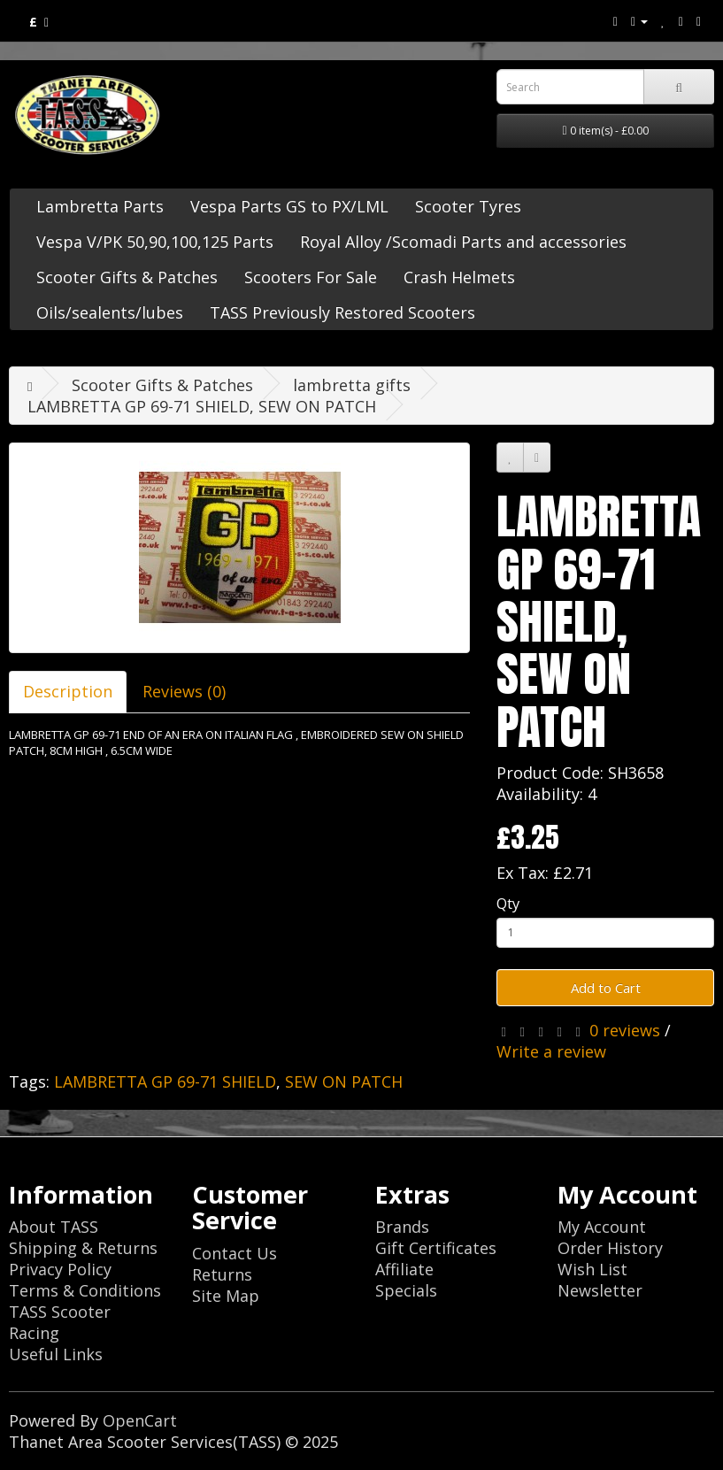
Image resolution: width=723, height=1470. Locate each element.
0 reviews (624, 1030)
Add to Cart (606, 988)
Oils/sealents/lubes (109, 312)
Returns (222, 1274)
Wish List (592, 1269)
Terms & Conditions (85, 1290)
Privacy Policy (60, 1269)
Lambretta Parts (100, 206)
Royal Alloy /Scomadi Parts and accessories (463, 241)
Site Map (225, 1295)
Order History (610, 1247)
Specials (406, 1290)
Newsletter (600, 1290)
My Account (602, 1226)
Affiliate (404, 1269)
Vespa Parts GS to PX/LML (289, 206)
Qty (507, 903)
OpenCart (140, 1420)
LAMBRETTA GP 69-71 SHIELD (165, 1081)
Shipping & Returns (83, 1247)
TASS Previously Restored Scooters (342, 312)
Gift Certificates (435, 1247)
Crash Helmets (459, 277)
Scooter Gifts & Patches (127, 277)
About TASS (53, 1226)
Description (67, 691)
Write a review (551, 1051)
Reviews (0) (184, 691)
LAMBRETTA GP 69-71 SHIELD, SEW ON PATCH (201, 406)
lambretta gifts (352, 385)
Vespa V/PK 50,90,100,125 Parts (154, 241)
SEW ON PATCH (344, 1081)
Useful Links (56, 1354)
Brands (402, 1226)
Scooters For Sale (310, 277)
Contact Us (234, 1253)
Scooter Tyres (468, 206)
